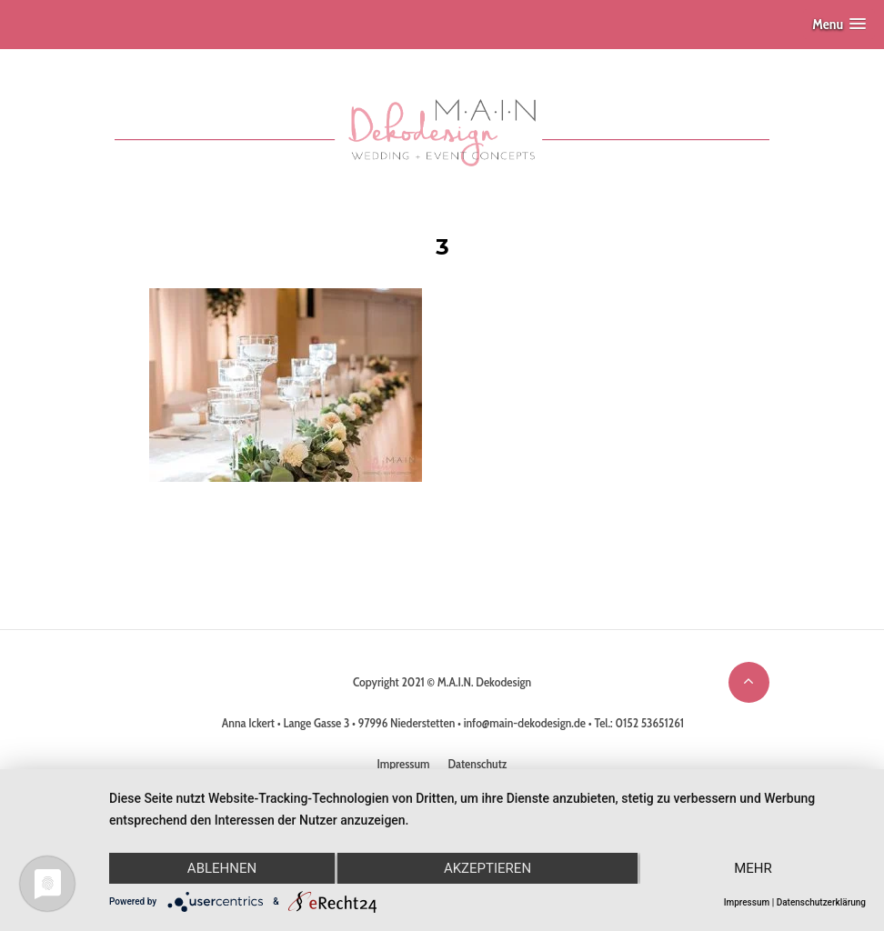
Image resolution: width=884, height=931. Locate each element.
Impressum (747, 902)
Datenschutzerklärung (821, 902)
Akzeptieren (487, 868)
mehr (753, 868)
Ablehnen (221, 868)
